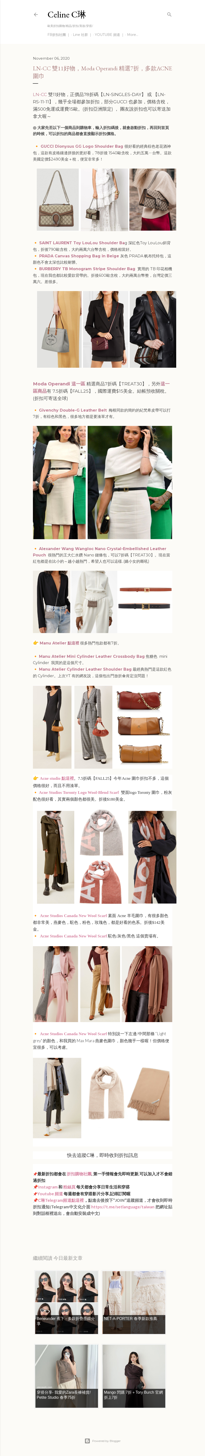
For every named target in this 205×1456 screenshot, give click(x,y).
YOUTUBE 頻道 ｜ (109, 35)
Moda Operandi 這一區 (59, 384)
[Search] (169, 13)
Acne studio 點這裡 (57, 778)
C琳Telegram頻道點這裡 (61, 1200)
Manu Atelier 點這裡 (59, 643)
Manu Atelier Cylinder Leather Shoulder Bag (85, 669)
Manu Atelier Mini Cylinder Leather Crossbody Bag (92, 656)
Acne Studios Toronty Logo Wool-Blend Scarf (79, 792)
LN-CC (40, 94)
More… (132, 35)
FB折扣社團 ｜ (58, 35)
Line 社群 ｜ (82, 35)
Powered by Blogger (102, 1441)
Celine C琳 (66, 14)
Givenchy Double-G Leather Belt (73, 410)
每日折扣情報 (56, 1227)
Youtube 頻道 (50, 1193)
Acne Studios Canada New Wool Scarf (73, 915)
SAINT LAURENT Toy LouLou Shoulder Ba (82, 243)
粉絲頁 (69, 1186)
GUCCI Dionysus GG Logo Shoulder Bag (81, 146)
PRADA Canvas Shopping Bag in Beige (79, 256)
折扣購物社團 (79, 1173)
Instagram (48, 1186)
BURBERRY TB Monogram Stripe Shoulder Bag (88, 269)
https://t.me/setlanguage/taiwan (122, 1206)
